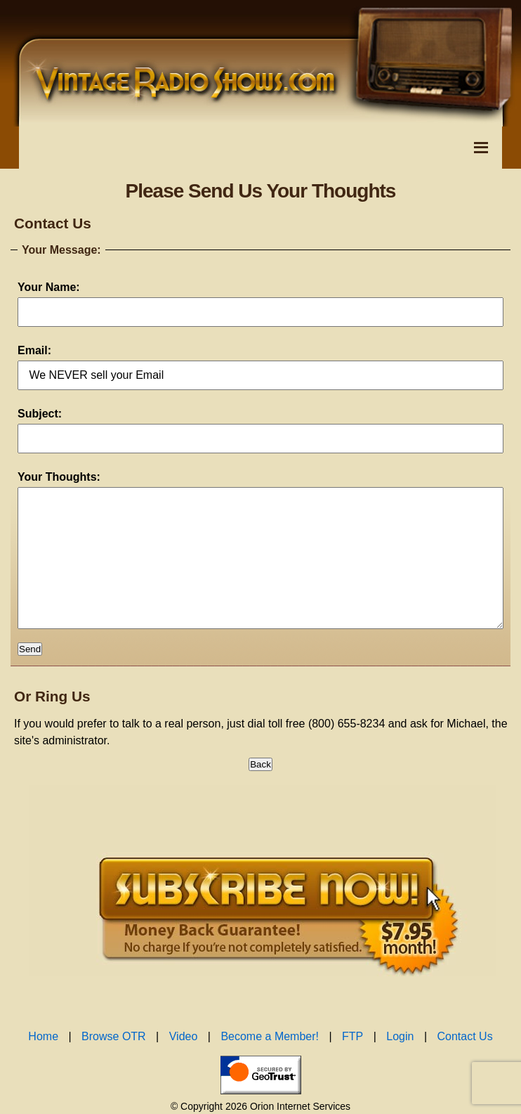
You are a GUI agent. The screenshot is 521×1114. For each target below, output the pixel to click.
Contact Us (465, 1064)
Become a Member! (269, 1064)
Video (183, 1064)
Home (43, 1064)
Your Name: (49, 287)
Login (400, 1064)
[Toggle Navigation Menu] (481, 148)
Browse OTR (113, 1064)
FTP (352, 1064)
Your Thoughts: (59, 477)
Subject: (40, 414)
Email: (34, 350)
